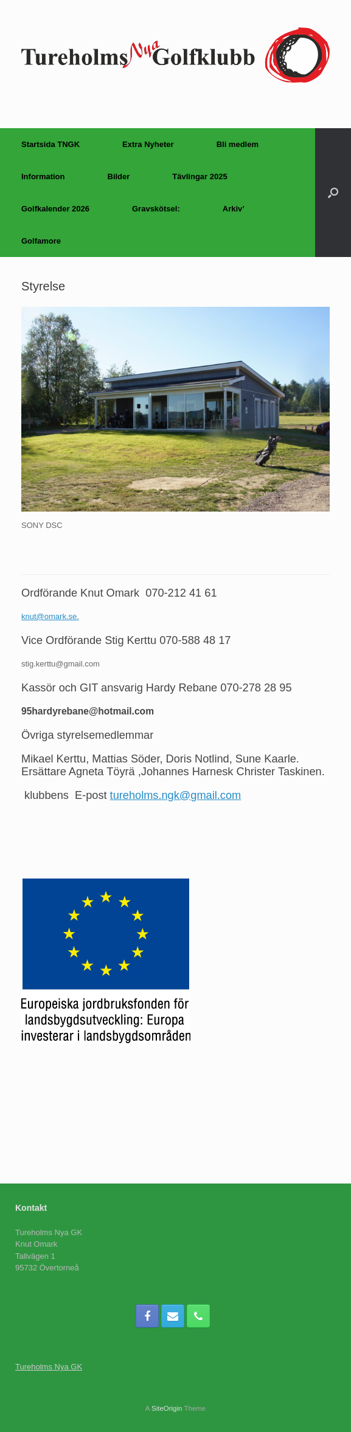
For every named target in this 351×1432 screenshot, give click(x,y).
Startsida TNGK (50, 144)
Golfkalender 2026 (55, 208)
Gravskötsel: (156, 208)
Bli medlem (238, 144)
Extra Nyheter (148, 144)
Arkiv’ (234, 208)
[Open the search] (333, 192)
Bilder (119, 176)
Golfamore (41, 240)
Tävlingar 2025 (199, 176)
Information (43, 176)
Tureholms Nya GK (48, 1366)
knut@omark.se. (50, 616)
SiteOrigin (166, 1408)
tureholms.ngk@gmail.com (176, 795)
